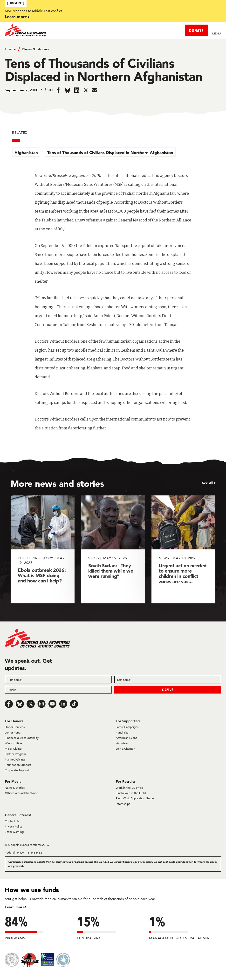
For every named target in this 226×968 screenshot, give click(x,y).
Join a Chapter (125, 748)
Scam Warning (14, 832)
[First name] (58, 679)
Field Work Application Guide (135, 798)
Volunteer (122, 743)
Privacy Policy (13, 826)
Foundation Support (18, 765)
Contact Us (12, 821)
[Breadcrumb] (113, 48)
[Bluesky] (20, 704)
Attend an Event (126, 738)
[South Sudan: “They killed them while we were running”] (113, 549)
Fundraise (122, 732)
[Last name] (167, 679)
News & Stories (35, 49)
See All (207, 483)
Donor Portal (13, 732)
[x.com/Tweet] (31, 704)
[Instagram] (41, 704)
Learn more (16, 16)
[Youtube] (52, 704)
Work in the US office (129, 787)
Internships (123, 804)
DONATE (196, 30)
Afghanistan (26, 152)
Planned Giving (15, 759)
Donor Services (15, 727)
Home (10, 49)
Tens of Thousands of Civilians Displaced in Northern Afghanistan (110, 152)
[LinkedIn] (63, 704)
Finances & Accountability (22, 738)
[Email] (58, 690)
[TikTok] (74, 704)
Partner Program (15, 754)
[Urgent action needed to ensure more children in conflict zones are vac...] (183, 549)
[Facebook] (9, 704)
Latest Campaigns (127, 727)
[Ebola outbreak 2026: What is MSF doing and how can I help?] (43, 549)
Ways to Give (13, 743)
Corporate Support (17, 770)
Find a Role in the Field (131, 793)
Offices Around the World (21, 793)
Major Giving (13, 748)
